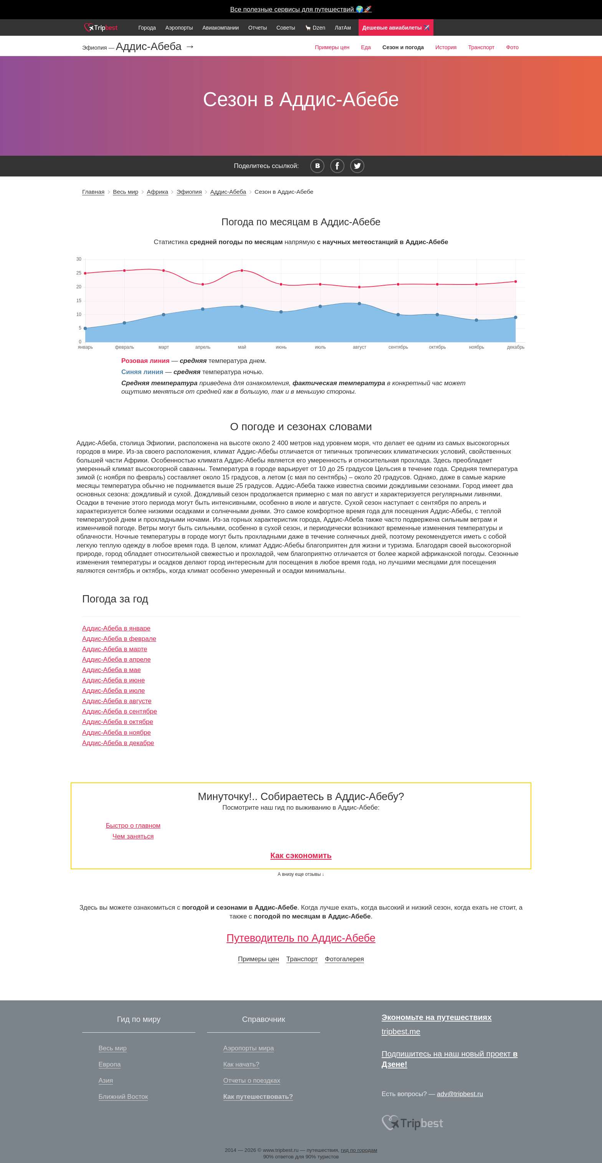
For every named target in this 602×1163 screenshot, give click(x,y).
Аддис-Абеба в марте (114, 649)
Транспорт (481, 47)
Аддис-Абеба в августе (117, 701)
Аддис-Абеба (228, 191)
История (445, 47)
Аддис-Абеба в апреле (116, 659)
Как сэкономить (301, 855)
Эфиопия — (99, 47)
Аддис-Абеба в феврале (119, 638)
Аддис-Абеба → (155, 46)
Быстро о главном (133, 825)
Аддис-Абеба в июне (113, 680)
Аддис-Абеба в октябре (117, 721)
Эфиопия (189, 191)
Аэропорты (179, 28)
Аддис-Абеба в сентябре (119, 711)
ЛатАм (343, 28)
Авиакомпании (220, 28)
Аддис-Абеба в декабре (118, 743)
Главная (93, 191)
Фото (512, 47)
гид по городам (359, 1150)
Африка (157, 191)
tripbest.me (401, 1031)
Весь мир (125, 191)
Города (147, 28)
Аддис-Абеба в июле (113, 690)
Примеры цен (332, 47)
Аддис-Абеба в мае (111, 670)
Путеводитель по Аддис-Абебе (301, 938)
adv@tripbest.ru (460, 1094)
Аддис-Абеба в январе (116, 628)
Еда (366, 47)
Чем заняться (133, 836)
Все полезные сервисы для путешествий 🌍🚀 (301, 9)
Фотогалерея (344, 959)
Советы (285, 28)
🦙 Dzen (315, 28)
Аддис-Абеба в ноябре (116, 732)
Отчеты (257, 28)
